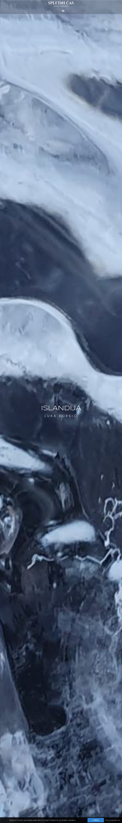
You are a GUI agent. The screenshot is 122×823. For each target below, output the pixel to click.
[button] (63, 11)
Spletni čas (61, 3)
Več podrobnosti (112, 820)
